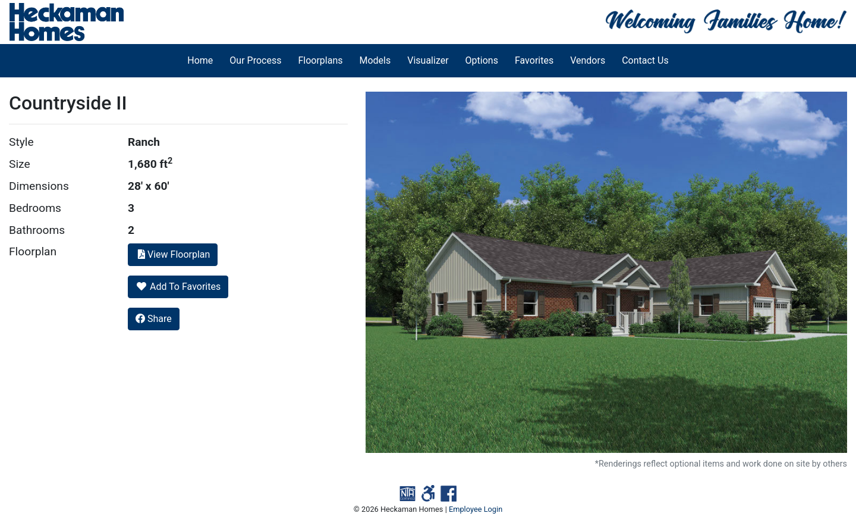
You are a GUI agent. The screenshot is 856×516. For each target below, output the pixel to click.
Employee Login (475, 509)
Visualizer (427, 60)
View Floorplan (173, 254)
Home (200, 60)
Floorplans (320, 60)
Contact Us (645, 60)
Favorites (534, 60)
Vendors (587, 60)
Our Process (255, 60)
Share (154, 318)
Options (481, 60)
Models (375, 60)
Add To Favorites (178, 286)
